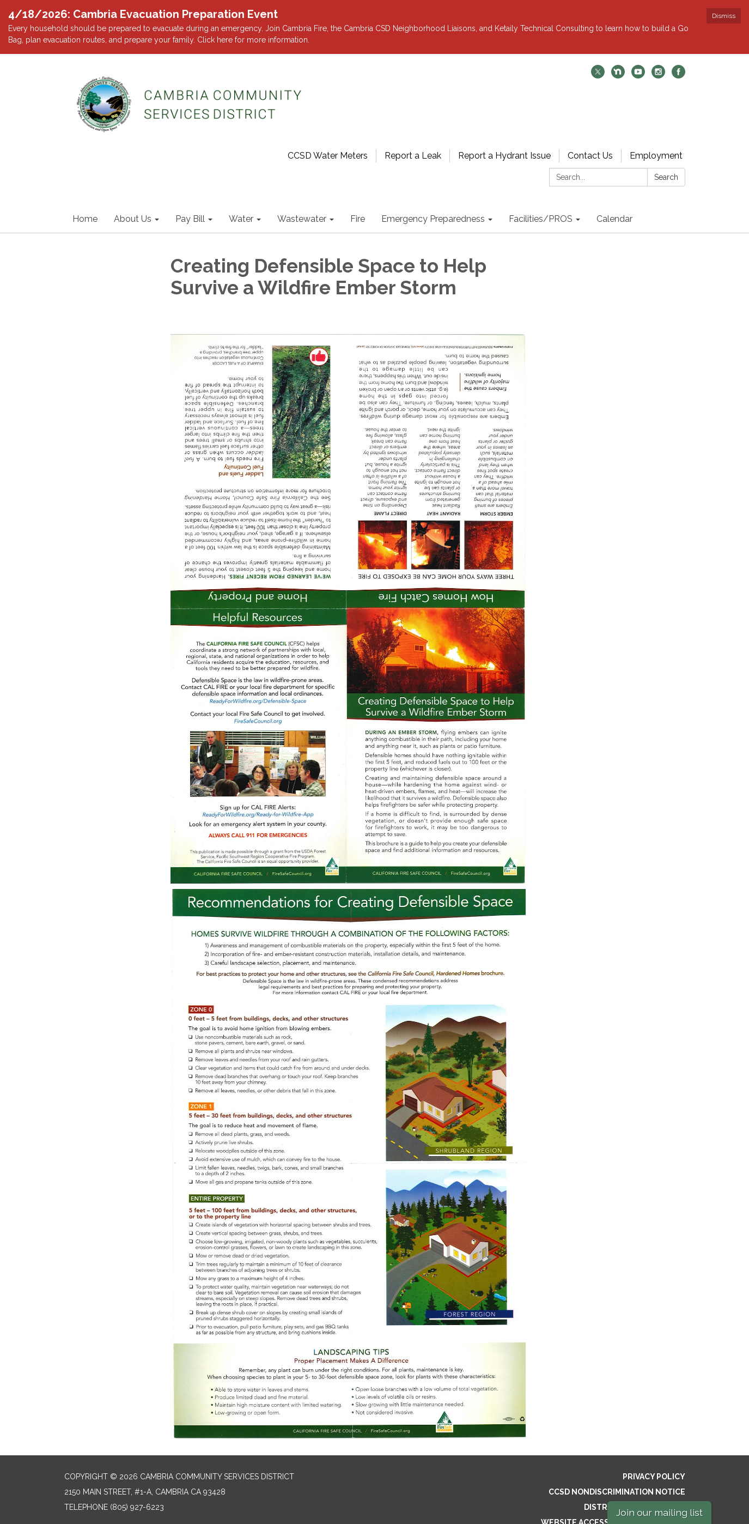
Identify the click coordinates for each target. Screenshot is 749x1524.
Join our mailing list (659, 1512)
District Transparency (634, 1488)
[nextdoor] (618, 57)
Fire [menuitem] (357, 201)
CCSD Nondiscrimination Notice (617, 1473)
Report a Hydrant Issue (504, 137)
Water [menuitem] (241, 201)
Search (666, 159)
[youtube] (638, 57)
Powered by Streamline (598, 1519)
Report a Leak (413, 137)
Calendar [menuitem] (614, 201)
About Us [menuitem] (132, 201)
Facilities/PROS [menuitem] (541, 201)
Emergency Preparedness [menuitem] (433, 201)
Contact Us (590, 137)
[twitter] (598, 57)
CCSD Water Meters (328, 137)
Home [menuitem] (85, 201)
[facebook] (678, 57)
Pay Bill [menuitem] (190, 201)
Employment (656, 137)
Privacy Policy (654, 1458)
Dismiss (723, 16)
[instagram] (658, 57)
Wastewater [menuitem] (301, 201)
